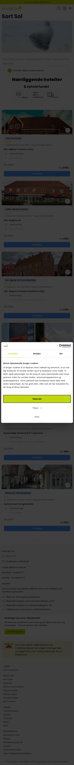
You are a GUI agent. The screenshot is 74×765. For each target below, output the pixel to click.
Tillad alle (37, 399)
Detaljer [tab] (37, 353)
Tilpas (37, 408)
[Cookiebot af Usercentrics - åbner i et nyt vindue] (59, 346)
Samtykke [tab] (13, 353)
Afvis (37, 417)
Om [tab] (61, 353)
